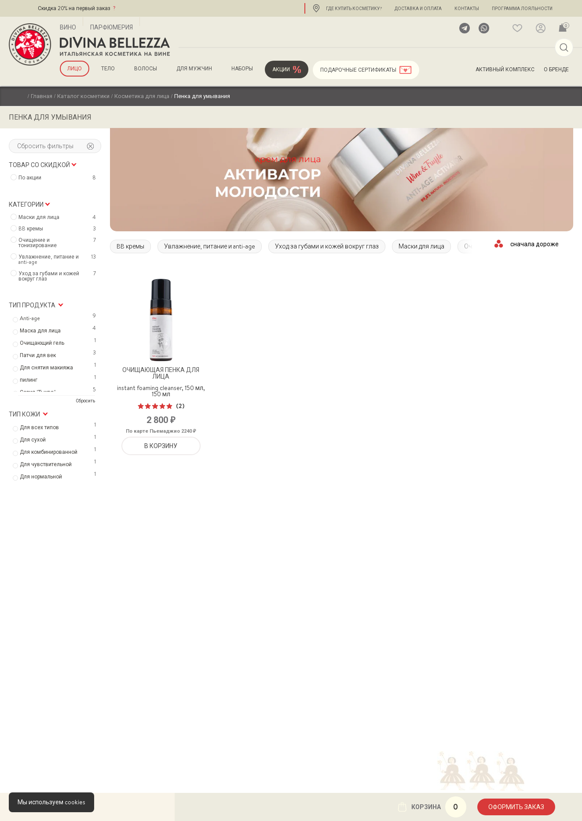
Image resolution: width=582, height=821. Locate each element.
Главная (41, 96)
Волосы (145, 69)
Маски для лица (421, 246)
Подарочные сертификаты (358, 70)
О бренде (556, 69)
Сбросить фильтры (55, 146)
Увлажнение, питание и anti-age (209, 246)
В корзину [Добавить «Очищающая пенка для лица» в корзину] (160, 446)
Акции (281, 69)
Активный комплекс (505, 69)
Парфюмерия (111, 27)
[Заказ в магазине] (535, 244)
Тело (108, 69)
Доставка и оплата (418, 8)
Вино (68, 27)
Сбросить (85, 401)
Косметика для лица (141, 96)
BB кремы (130, 246)
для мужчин (194, 69)
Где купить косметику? (354, 8)
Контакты (466, 8)
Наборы (242, 69)
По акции (58, 177)
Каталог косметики (83, 96)
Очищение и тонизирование (58, 242)
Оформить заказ (516, 807)
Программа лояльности (522, 8)
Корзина (431, 806)
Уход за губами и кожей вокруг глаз (327, 246)
